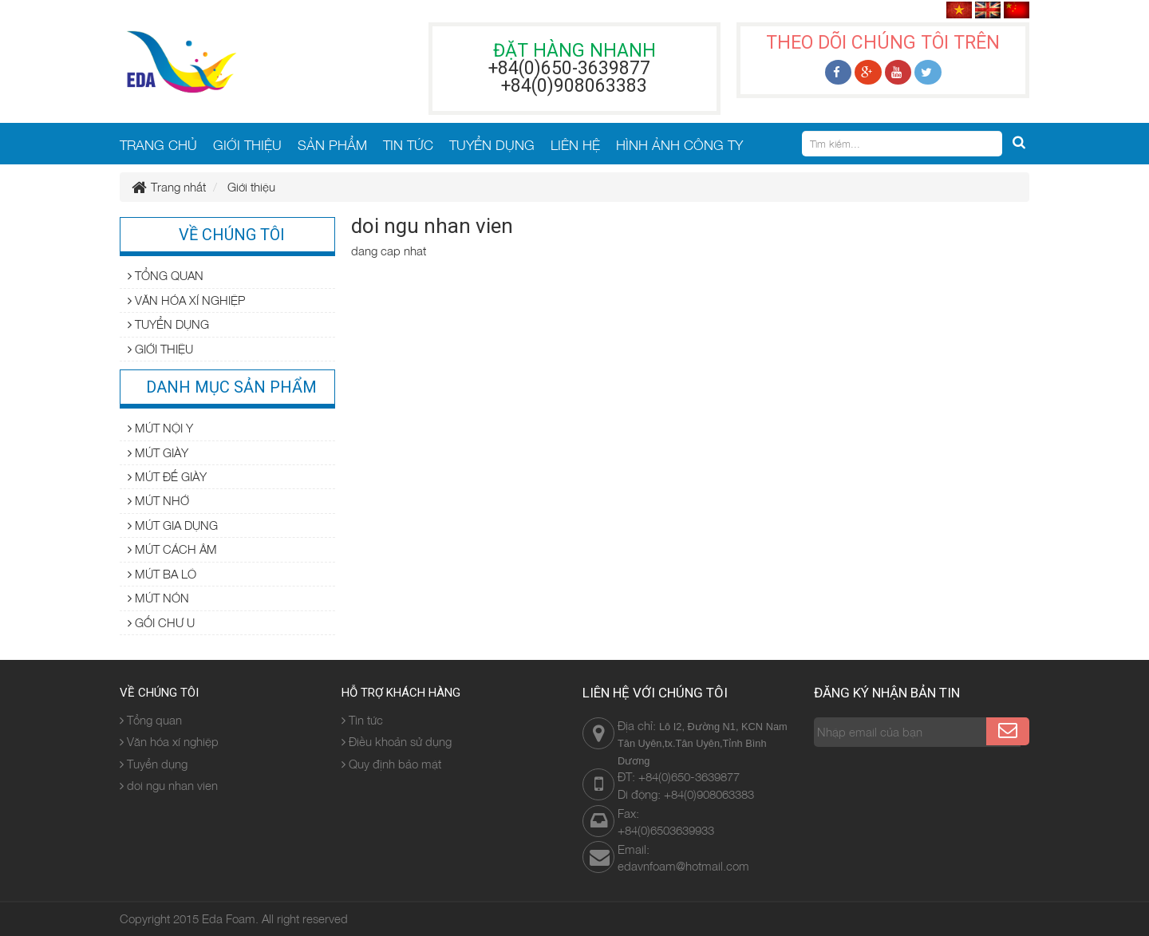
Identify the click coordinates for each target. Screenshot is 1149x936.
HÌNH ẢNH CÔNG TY (679, 144)
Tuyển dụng (168, 324)
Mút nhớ (158, 500)
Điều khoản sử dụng (397, 741)
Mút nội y (160, 428)
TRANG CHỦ (158, 144)
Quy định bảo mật (391, 764)
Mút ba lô (162, 574)
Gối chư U (161, 622)
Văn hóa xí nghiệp (186, 300)
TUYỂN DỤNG (492, 144)
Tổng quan (165, 275)
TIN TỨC (408, 144)
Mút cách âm (172, 549)
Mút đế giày (167, 476)
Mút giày (158, 452)
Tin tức (362, 720)
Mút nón (158, 598)
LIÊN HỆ (575, 144)
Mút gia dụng (173, 525)
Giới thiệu (160, 349)
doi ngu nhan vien (169, 785)
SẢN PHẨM (332, 144)
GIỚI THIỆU (247, 144)
